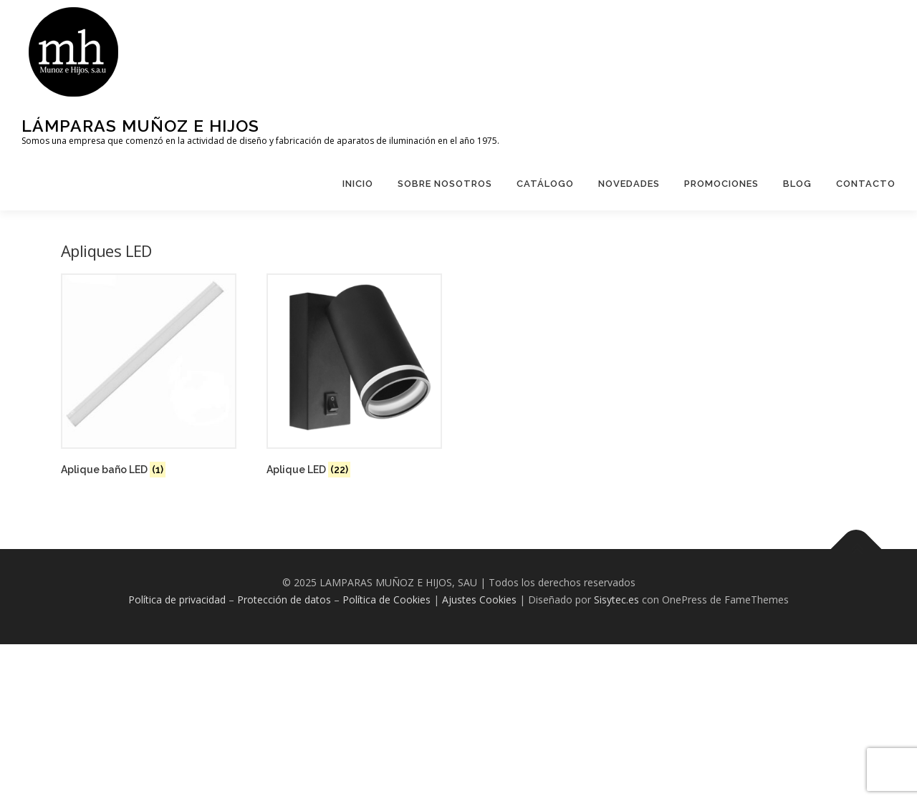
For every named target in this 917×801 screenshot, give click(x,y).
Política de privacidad (177, 599)
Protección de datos (284, 599)
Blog (797, 183)
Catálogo (545, 183)
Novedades (629, 183)
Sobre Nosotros (445, 183)
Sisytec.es (616, 599)
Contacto (866, 183)
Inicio (357, 183)
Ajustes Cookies (479, 599)
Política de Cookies (386, 599)
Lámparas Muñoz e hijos (140, 125)
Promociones (721, 183)
